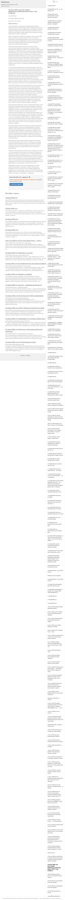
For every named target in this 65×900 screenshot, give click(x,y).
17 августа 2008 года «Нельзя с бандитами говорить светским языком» (54, 772)
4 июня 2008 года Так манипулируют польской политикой (25, 263)
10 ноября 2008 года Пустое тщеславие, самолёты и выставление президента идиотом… (55, 311)
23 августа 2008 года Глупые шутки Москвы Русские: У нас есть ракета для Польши (55, 831)
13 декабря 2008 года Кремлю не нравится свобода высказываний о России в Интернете (55, 91)
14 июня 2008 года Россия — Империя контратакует (23, 285)
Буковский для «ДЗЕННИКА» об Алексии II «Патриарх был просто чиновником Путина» (55, 51)
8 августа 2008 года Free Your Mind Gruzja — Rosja (23, 240)
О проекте (22, 355)
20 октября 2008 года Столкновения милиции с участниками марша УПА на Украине (55, 178)
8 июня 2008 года (11, 208)
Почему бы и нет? (51, 852)
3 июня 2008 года (11, 197)
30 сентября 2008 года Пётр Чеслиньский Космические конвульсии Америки (53, 545)
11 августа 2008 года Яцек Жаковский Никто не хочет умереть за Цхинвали (55, 693)
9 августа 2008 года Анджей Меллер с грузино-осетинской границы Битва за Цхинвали (55, 637)
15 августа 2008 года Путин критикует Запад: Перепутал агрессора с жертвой (54, 752)
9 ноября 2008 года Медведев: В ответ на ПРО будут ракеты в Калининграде (54, 304)
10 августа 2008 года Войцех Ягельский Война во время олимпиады (54, 657)
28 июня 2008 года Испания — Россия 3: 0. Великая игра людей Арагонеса (55, 876)
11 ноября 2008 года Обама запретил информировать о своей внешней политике (55, 317)
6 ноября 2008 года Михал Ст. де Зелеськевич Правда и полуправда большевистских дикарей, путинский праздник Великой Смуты (55, 279)
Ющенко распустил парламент (54, 575)
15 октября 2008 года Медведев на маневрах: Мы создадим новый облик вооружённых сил (55, 591)
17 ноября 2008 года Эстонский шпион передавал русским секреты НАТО (55, 342)
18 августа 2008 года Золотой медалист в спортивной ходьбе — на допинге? (55, 786)
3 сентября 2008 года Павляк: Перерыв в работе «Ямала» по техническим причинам (54, 443)
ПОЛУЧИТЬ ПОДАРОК (16, 184)
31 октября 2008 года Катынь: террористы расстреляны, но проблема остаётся (54, 243)
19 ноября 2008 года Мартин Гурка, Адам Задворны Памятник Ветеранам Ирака (55, 358)
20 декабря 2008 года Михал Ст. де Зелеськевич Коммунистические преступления (55, 162)
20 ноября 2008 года (52, 362)
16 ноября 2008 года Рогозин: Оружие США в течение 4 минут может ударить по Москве (55, 336)
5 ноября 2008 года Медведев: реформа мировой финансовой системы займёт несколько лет (54, 271)
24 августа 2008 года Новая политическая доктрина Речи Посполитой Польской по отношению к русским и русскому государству (55, 839)
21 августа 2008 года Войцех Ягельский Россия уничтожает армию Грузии (54, 814)
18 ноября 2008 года (52, 352)
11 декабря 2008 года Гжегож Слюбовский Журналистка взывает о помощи (55, 84)
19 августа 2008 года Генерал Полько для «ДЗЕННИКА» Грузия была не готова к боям (55, 801)
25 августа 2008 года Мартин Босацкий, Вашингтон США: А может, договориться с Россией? (54, 848)
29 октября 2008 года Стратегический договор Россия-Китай (55, 237)
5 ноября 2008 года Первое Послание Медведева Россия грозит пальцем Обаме (55, 265)
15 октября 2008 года (52, 596)
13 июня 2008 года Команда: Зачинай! (18, 274)
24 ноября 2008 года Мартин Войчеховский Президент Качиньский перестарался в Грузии (55, 393)
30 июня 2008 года (11, 230)
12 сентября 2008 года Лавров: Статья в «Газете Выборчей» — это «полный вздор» (55, 476)
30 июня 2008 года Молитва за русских (19, 253)
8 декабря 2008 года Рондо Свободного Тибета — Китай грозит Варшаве (55, 58)
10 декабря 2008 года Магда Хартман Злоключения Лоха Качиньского (54, 77)
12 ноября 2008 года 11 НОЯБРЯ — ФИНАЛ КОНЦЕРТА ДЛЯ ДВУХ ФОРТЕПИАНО (55, 324)
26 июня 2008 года (11, 219)
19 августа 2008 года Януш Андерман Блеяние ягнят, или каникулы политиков (54, 808)
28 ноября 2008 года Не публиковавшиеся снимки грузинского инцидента (53, 16)
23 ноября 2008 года (52, 376)
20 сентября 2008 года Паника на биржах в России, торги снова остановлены (55, 502)
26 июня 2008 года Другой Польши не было (20, 342)
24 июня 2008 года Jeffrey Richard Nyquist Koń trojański (24, 308)
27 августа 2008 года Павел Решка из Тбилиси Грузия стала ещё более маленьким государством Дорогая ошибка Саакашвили (26, 898)
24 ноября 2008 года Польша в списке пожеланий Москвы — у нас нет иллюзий (55, 387)
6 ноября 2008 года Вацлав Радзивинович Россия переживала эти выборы (55, 288)
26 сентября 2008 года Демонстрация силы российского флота (55, 524)
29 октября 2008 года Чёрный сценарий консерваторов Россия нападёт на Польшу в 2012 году (54, 230)
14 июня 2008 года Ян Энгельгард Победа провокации (24, 295)
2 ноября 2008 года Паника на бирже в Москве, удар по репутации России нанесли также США (55, 250)
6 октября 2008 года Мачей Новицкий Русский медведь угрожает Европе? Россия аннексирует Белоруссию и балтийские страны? (53, 558)
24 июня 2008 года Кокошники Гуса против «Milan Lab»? (25, 318)
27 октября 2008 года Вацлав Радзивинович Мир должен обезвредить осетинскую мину (54, 209)
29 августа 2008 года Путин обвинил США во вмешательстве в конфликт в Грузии (55, 410)
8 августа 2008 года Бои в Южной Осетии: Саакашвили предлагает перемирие (55, 613)
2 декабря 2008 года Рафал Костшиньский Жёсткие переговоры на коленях (55, 39)
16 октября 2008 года (52, 603)
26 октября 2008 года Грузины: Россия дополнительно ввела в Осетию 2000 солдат (54, 197)
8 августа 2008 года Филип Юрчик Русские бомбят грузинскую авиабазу (55, 620)
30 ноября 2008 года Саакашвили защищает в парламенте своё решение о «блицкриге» (55, 22)
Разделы (28, 355)
